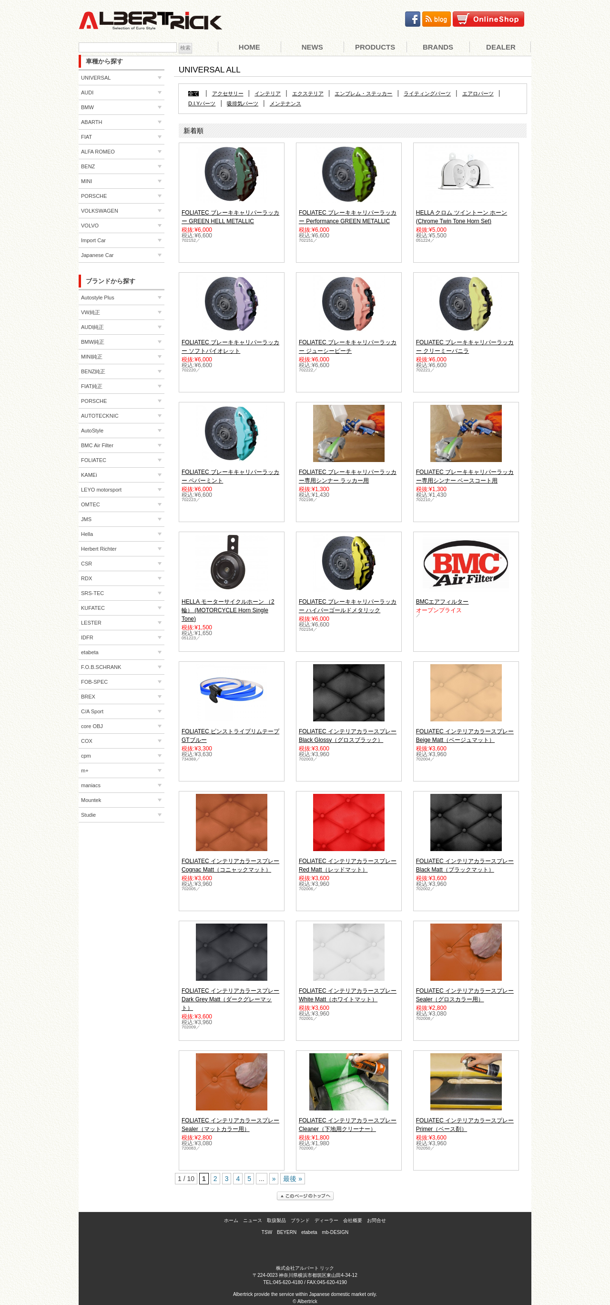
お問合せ (376, 1220)
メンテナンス (285, 103)
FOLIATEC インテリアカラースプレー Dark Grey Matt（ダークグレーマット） (230, 999)
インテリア (267, 93)
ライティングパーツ (427, 93)
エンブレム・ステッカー (363, 93)
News (312, 47)
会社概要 (352, 1220)
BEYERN (286, 1232)
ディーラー (326, 1220)
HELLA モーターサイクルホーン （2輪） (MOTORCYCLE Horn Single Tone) (228, 610)
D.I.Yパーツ (201, 103)
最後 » (292, 1178)
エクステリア (308, 93)
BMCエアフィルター (442, 601)
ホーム (231, 1220)
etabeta (309, 1232)
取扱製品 (276, 1220)
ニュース (252, 1220)
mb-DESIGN (335, 1232)
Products (375, 47)
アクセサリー (228, 93)
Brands (438, 47)
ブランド (300, 1220)
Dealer (501, 47)
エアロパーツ (478, 93)
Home (249, 47)
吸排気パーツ (242, 103)
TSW (267, 1232)
